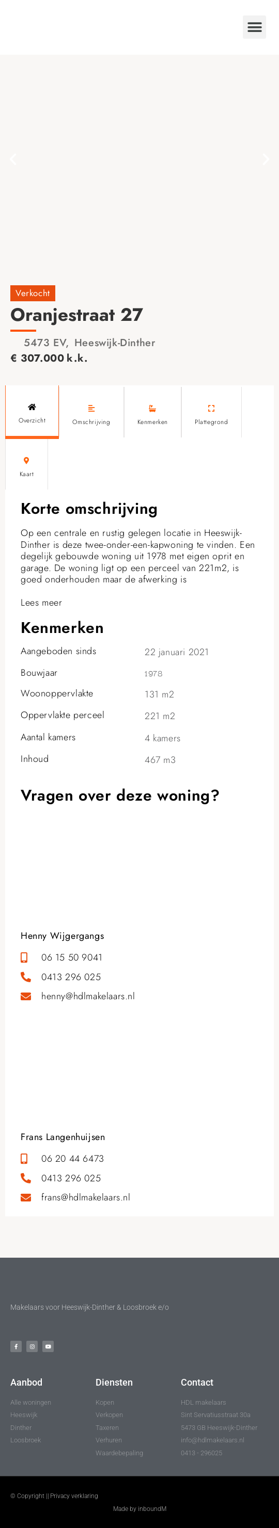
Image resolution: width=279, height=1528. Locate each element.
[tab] (32, 412)
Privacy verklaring (74, 1496)
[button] (254, 27)
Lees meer (41, 602)
